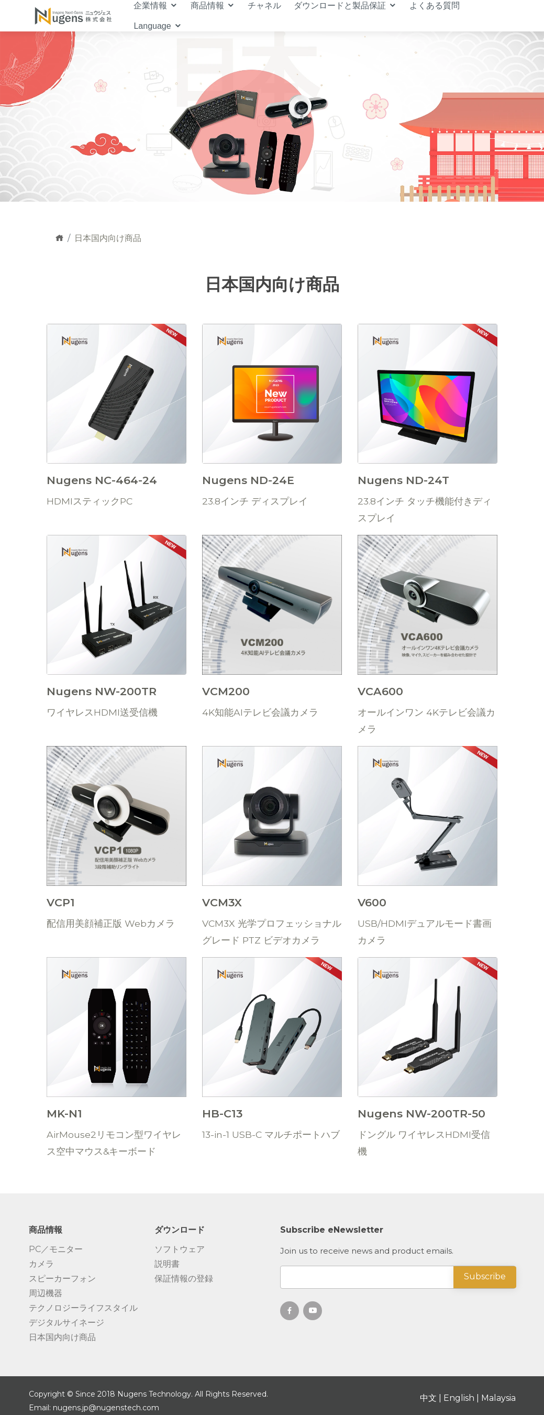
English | (462, 1398)
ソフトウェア (179, 1249)
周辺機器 (45, 1293)
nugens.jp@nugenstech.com (106, 1407)
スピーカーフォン (62, 1279)
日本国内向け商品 (62, 1337)
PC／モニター (56, 1249)
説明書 (167, 1264)
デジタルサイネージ (66, 1323)
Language (152, 25)
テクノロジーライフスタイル (83, 1308)
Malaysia (498, 1398)
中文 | (431, 1398)
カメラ (41, 1264)
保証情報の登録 (183, 1279)
